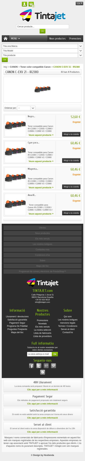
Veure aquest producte (40, 135)
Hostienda (49, 455)
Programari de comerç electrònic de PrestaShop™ (42, 271)
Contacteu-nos (42, 249)
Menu (15, 38)
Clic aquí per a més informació (42, 389)
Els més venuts (42, 238)
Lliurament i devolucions (17, 316)
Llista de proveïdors (42, 336)
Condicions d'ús (42, 255)
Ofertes (42, 228)
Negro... (31, 116)
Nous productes (57, 38)
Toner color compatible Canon (35, 67)
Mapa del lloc (42, 266)
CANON (14, 67)
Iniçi (5, 67)
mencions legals (67, 323)
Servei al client (68, 329)
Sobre (42, 260)
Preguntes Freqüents (17, 329)
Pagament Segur (17, 323)
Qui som (68, 316)
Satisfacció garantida (17, 319)
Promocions (75, 38)
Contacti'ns (67, 332)
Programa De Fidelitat (17, 326)
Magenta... (33, 168)
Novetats (42, 323)
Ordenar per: (11, 108)
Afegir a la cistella (71, 134)
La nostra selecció (42, 330)
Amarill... (32, 195)
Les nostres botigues (42, 244)
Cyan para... (33, 142)
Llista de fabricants (42, 333)
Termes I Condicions (67, 326)
